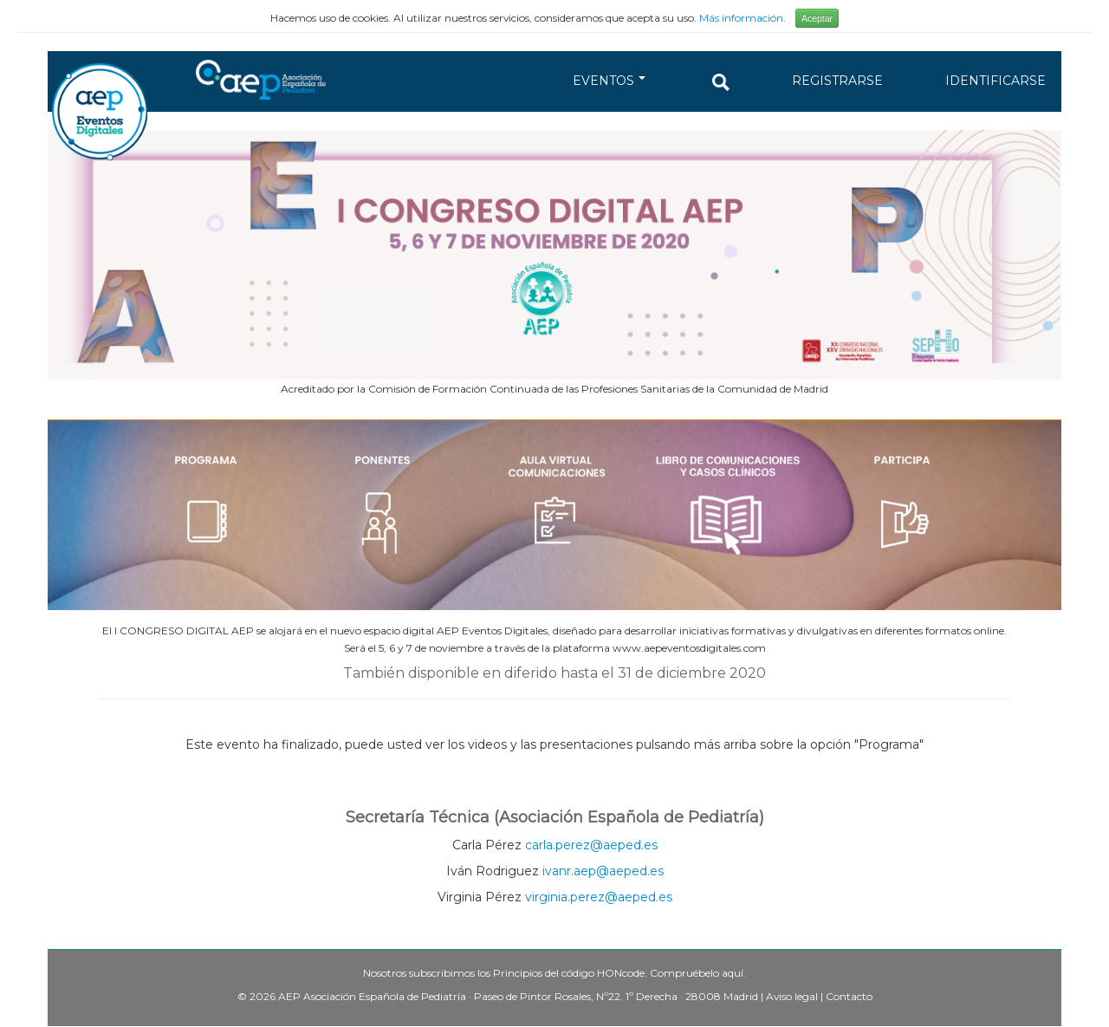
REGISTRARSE (837, 80)
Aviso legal (792, 996)
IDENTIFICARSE (995, 80)
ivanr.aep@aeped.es (603, 871)
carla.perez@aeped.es (591, 845)
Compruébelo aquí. (698, 972)
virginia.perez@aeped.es (598, 897)
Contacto (849, 996)
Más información (741, 17)
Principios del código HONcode (569, 972)
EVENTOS (609, 80)
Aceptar (817, 18)
